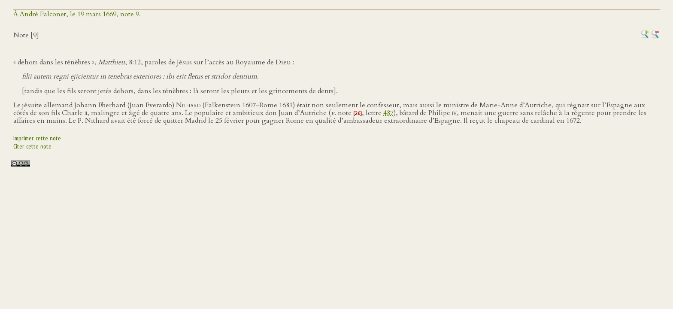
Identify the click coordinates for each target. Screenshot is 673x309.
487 (388, 113)
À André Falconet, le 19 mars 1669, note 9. (77, 14)
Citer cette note (32, 146)
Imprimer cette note (37, 138)
